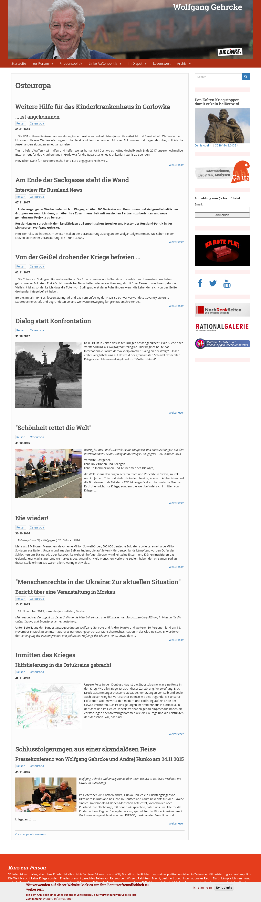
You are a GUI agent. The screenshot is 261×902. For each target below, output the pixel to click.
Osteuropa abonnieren (30, 834)
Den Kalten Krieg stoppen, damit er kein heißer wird (217, 101)
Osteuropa (37, 123)
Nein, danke (224, 889)
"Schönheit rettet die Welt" (53, 428)
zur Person (41, 64)
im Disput (135, 64)
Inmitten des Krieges (45, 655)
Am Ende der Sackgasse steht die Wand (72, 180)
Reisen (20, 123)
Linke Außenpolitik (103, 64)
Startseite (18, 63)
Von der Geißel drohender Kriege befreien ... (77, 257)
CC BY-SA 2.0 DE (227, 145)
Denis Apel (203, 145)
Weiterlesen (177, 165)
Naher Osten (112, 882)
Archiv (182, 64)
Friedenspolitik (71, 63)
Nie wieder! (31, 518)
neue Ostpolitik (137, 882)
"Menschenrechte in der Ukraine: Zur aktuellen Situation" (97, 582)
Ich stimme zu (202, 889)
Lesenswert (162, 63)
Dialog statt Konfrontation (53, 321)
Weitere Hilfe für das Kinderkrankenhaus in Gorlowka (92, 107)
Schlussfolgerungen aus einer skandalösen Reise (85, 749)
